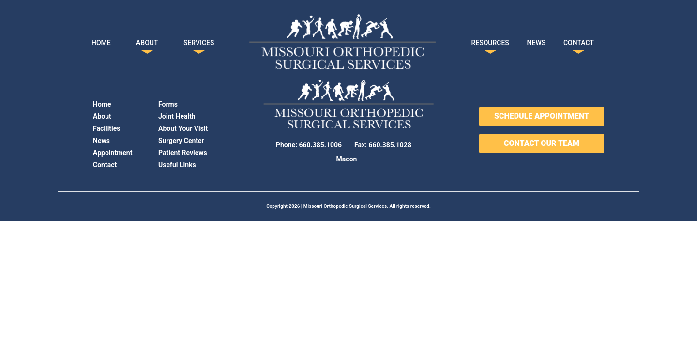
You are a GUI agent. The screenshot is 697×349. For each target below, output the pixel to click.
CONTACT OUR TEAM (541, 143)
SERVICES (198, 41)
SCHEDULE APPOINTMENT (541, 116)
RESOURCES (490, 41)
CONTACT (578, 41)
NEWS (536, 41)
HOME (101, 41)
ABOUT (147, 41)
